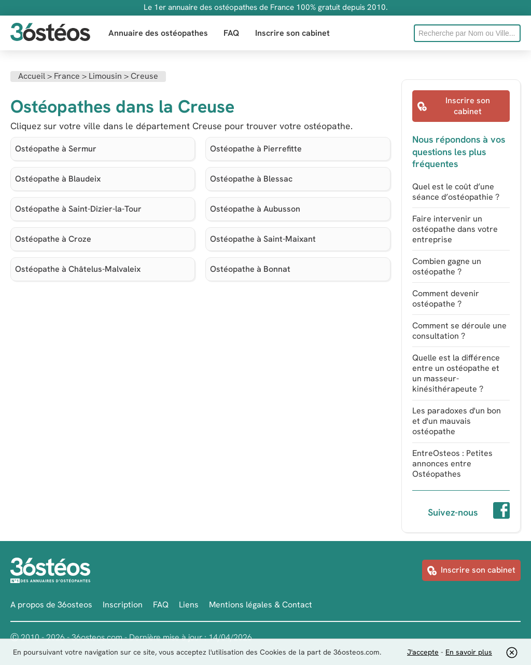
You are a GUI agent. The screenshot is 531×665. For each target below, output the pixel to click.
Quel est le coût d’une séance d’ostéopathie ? (455, 191)
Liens (189, 604)
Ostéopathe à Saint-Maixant (263, 238)
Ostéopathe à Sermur (55, 148)
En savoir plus (468, 652)
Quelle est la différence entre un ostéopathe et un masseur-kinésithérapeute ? (456, 373)
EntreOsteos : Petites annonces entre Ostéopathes (452, 463)
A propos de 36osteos (51, 604)
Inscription (123, 604)
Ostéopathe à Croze (53, 238)
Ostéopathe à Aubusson (255, 208)
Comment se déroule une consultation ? (459, 330)
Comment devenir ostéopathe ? (445, 298)
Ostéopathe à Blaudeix (58, 178)
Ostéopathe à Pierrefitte (256, 148)
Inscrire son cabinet (292, 32)
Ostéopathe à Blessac (251, 178)
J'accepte (423, 652)
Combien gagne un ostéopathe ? (446, 266)
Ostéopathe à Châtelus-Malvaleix (78, 269)
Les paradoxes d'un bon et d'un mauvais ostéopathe (456, 421)
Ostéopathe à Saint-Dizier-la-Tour (78, 208)
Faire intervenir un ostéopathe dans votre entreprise (455, 229)
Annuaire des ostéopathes (158, 32)
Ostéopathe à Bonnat (250, 269)
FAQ (231, 32)
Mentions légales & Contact (260, 604)
